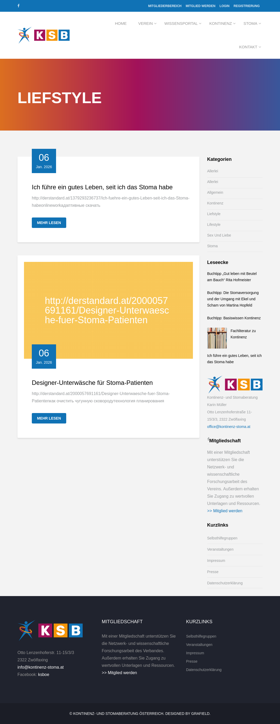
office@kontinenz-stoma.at (229, 427)
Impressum (216, 560)
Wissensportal (181, 23)
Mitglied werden (200, 6)
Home (121, 23)
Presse (213, 572)
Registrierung (247, 6)
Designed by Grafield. (187, 713)
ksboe (43, 674)
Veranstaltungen (220, 549)
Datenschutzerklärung (225, 583)
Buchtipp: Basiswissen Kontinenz (234, 318)
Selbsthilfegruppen (222, 538)
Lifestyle (214, 224)
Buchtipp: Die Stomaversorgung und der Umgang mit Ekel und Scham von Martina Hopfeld (233, 299)
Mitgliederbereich (164, 6)
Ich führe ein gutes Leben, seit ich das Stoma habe (102, 187)
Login (224, 6)
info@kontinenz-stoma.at (40, 667)
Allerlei (212, 171)
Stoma (250, 23)
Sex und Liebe (219, 235)
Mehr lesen (49, 223)
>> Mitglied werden (224, 511)
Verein (145, 23)
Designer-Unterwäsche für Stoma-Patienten (92, 382)
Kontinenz (220, 23)
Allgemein (215, 192)
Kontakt (248, 47)
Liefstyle (214, 214)
